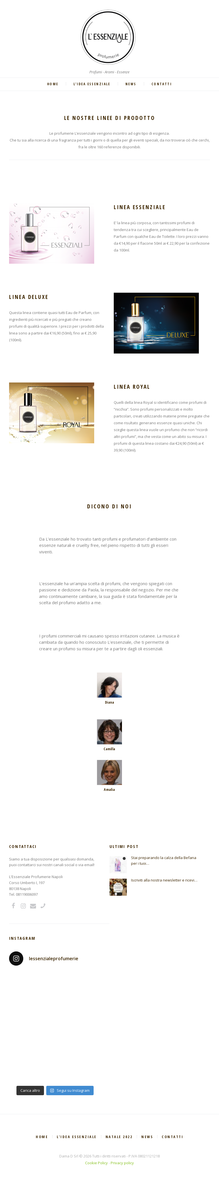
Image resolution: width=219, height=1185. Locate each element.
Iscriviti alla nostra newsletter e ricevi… (164, 880)
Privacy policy (122, 1162)
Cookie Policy (96, 1162)
